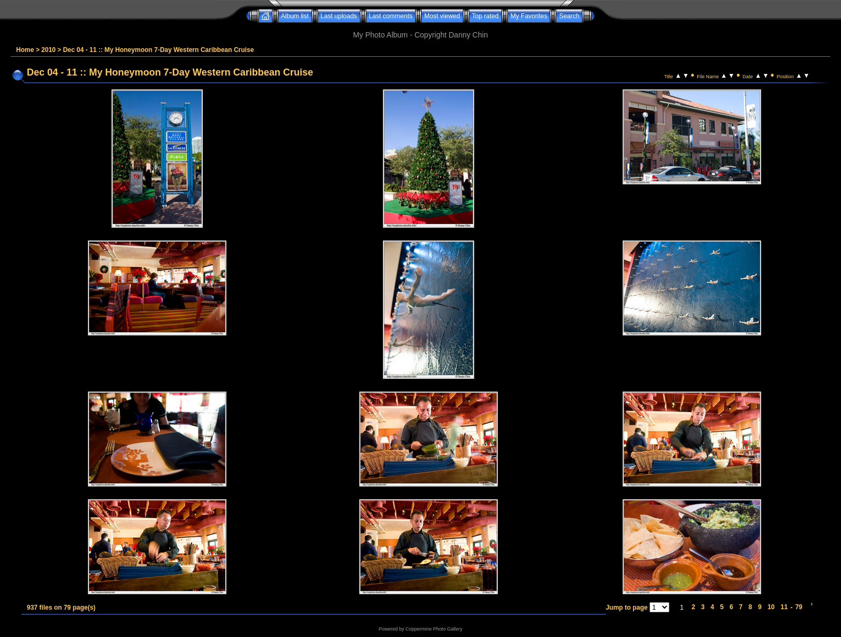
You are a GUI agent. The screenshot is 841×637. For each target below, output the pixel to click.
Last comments (390, 16)
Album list (295, 16)
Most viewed (442, 16)
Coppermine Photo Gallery (433, 629)
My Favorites (529, 16)
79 (798, 607)
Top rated (485, 16)
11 (783, 607)
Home (25, 50)
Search (569, 16)
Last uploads (339, 16)
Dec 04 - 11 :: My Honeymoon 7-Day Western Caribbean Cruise (158, 50)
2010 (48, 50)
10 (771, 607)
